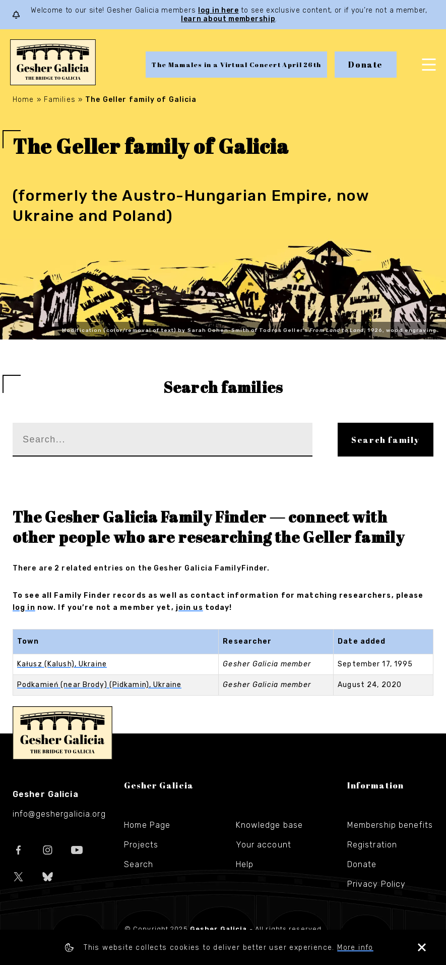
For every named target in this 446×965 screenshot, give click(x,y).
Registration (372, 844)
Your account (263, 844)
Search (138, 864)
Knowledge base (269, 825)
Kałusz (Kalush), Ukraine (62, 664)
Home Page (147, 825)
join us (189, 607)
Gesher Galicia (62, 733)
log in (24, 607)
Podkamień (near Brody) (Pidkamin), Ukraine (99, 684)
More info (355, 947)
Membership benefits (390, 825)
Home (23, 99)
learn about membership (228, 19)
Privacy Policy (376, 884)
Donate (365, 64)
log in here (218, 10)
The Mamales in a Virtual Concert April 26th (236, 64)
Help (244, 864)
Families (60, 99)
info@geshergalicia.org (59, 814)
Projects (141, 844)
